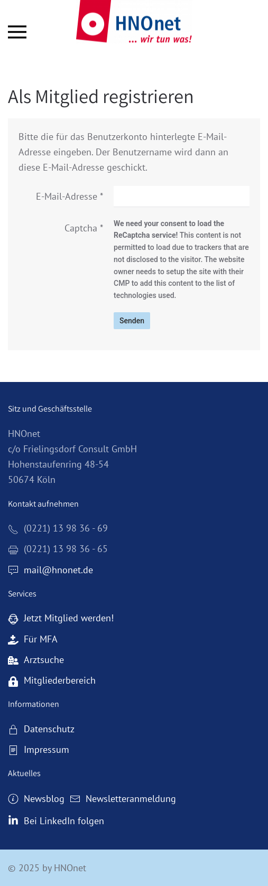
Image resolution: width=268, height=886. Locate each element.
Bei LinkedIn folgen (56, 821)
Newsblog (36, 798)
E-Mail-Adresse (69, 196)
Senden (131, 320)
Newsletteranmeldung (123, 798)
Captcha (83, 228)
